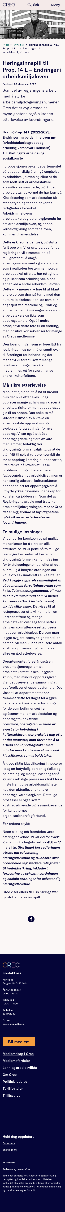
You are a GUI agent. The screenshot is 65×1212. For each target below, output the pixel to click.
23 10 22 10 (9, 1013)
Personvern (9, 1162)
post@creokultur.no (13, 1023)
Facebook (9, 1143)
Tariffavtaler (13, 1088)
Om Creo (10, 1075)
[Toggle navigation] (53, 4)
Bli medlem (19, 1041)
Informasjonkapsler (17, 1169)
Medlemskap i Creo (18, 1054)
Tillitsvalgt (11, 1095)
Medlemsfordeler (16, 1061)
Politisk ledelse (15, 1081)
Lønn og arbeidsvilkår (20, 1068)
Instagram (10, 1149)
